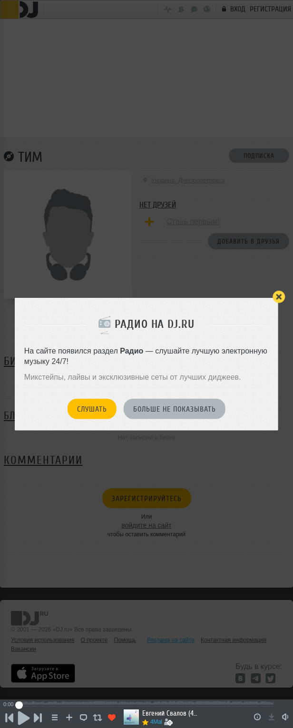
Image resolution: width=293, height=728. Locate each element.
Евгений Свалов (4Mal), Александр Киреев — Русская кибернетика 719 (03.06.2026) (171, 713)
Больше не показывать (174, 409)
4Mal (156, 721)
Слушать (92, 409)
